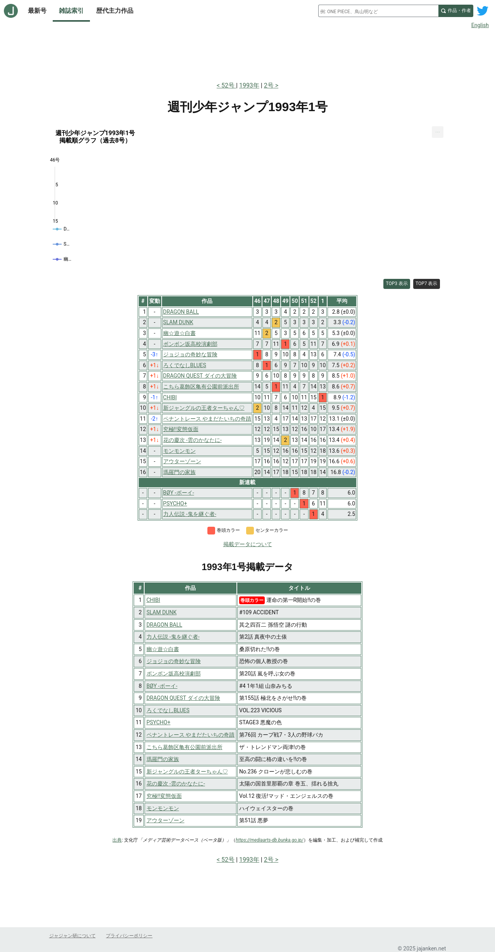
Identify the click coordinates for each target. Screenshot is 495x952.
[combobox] (378, 11)
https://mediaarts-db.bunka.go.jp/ (270, 840)
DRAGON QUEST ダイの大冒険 (183, 698)
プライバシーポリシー (129, 935)
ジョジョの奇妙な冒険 (174, 661)
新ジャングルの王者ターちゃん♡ (187, 771)
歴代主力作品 (114, 10)
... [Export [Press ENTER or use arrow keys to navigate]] (437, 130)
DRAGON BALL (164, 625)
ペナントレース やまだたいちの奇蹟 (191, 735)
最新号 (37, 10)
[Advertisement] (247, 53)
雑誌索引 (71, 10)
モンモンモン (163, 808)
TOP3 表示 (397, 283)
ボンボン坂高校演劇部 (174, 673)
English (480, 25)
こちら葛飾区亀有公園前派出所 (184, 747)
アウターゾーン (166, 820)
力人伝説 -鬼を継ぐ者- (173, 637)
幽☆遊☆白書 (163, 649)
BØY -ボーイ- (162, 686)
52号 (228, 85)
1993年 (249, 85)
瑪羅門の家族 (163, 759)
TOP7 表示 (427, 283)
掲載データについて (247, 544)
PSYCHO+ (159, 722)
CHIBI (153, 600)
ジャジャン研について (72, 935)
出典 (117, 840)
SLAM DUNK (162, 612)
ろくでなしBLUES (168, 710)
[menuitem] (437, 132)
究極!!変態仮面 (164, 796)
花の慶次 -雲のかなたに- (176, 783)
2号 (269, 85)
